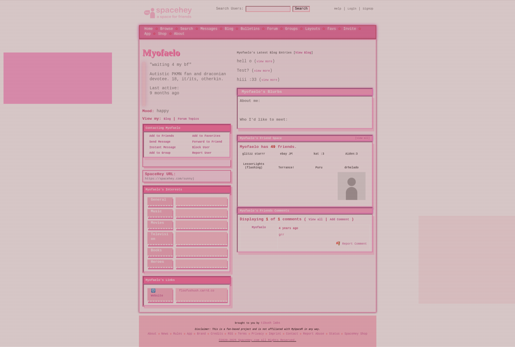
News (164, 333)
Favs (331, 28)
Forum (272, 28)
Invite (349, 28)
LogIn (352, 9)
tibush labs (270, 323)
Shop (162, 33)
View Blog (303, 52)
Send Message (158, 142)
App (148, 33)
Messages (208, 28)
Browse (166, 28)
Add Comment (339, 219)
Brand (201, 333)
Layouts (312, 28)
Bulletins (250, 28)
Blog (229, 28)
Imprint (275, 333)
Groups (291, 28)
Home (149, 28)
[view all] (362, 137)
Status (334, 333)
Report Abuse (313, 333)
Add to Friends (160, 136)
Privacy (257, 333)
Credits (217, 333)
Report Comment (351, 243)
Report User (200, 153)
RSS (230, 333)
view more (264, 61)
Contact (292, 333)
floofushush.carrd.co (196, 291)
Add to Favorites (204, 136)
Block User (199, 147)
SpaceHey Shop (355, 333)
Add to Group (158, 153)
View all (316, 219)
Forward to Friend (205, 142)
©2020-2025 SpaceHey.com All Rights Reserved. (257, 340)
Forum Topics (188, 119)
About (179, 33)
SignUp (368, 9)
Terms (242, 333)
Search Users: (224, 8)
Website (157, 293)
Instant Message (161, 147)
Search (306, 8)
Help (337, 9)
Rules (177, 333)
